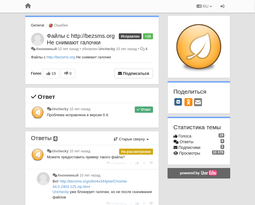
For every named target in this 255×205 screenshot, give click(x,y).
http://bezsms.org (61, 57)
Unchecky (107, 49)
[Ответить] (116, 163)
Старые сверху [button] (131, 139)
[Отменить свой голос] (144, 163)
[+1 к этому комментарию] (137, 163)
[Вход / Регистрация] (222, 6)
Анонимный (46, 49)
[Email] (198, 103)
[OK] (188, 102)
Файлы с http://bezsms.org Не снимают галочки (81, 39)
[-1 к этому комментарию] (151, 163)
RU (204, 6)
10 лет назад (80, 109)
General (37, 25)
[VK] (178, 102)
